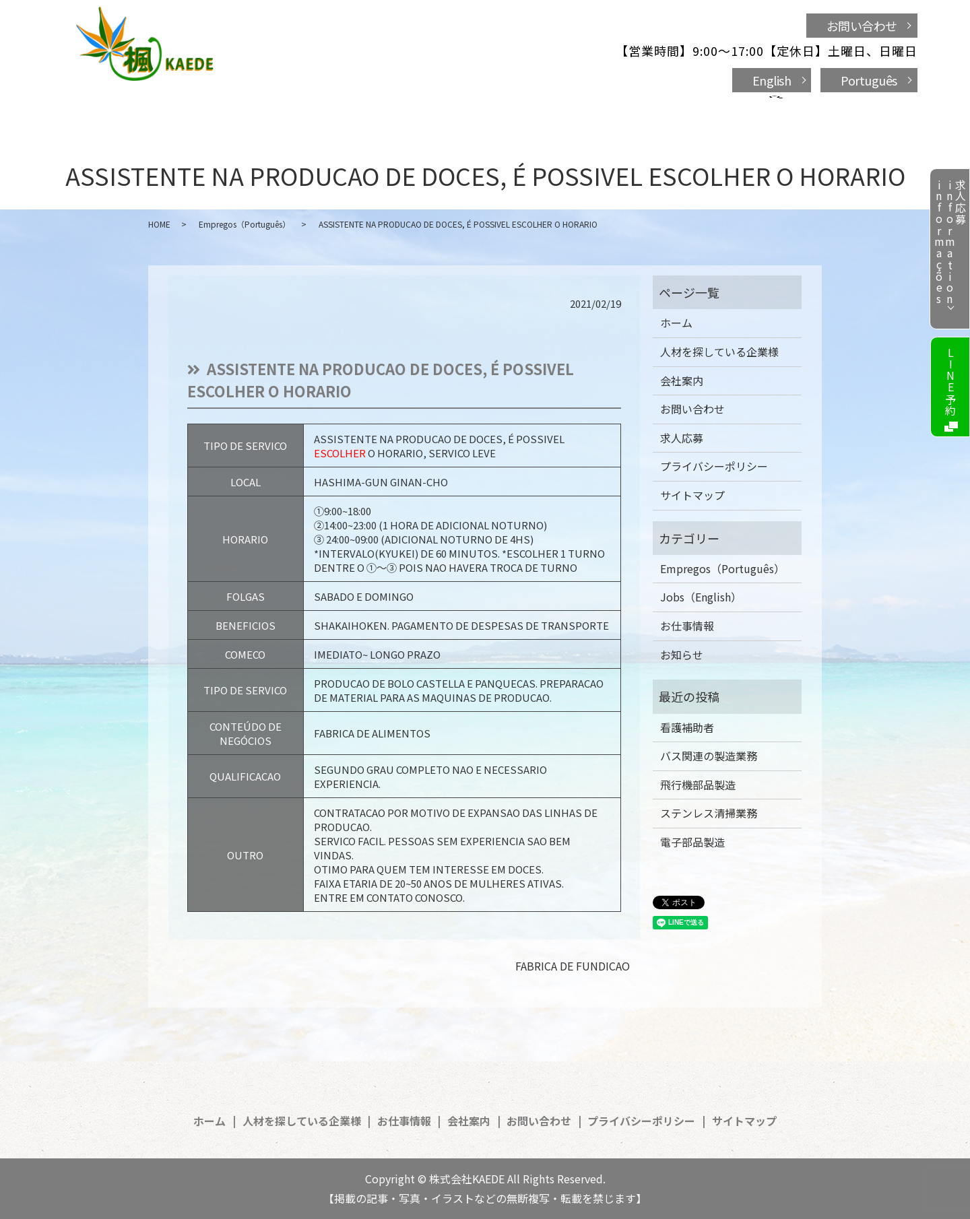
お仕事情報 (490, 109)
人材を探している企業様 (364, 109)
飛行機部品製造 (698, 785)
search (741, 110)
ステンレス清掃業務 (708, 813)
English (771, 80)
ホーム (250, 109)
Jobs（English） (701, 597)
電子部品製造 (692, 842)
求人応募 (681, 438)
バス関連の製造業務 (708, 756)
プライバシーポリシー (714, 466)
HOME (159, 224)
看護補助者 (687, 727)
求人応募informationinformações (950, 242)
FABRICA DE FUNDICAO (572, 965)
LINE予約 (950, 382)
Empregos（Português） (244, 224)
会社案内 (574, 109)
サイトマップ (692, 495)
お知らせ (681, 655)
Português (869, 80)
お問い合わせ (862, 25)
